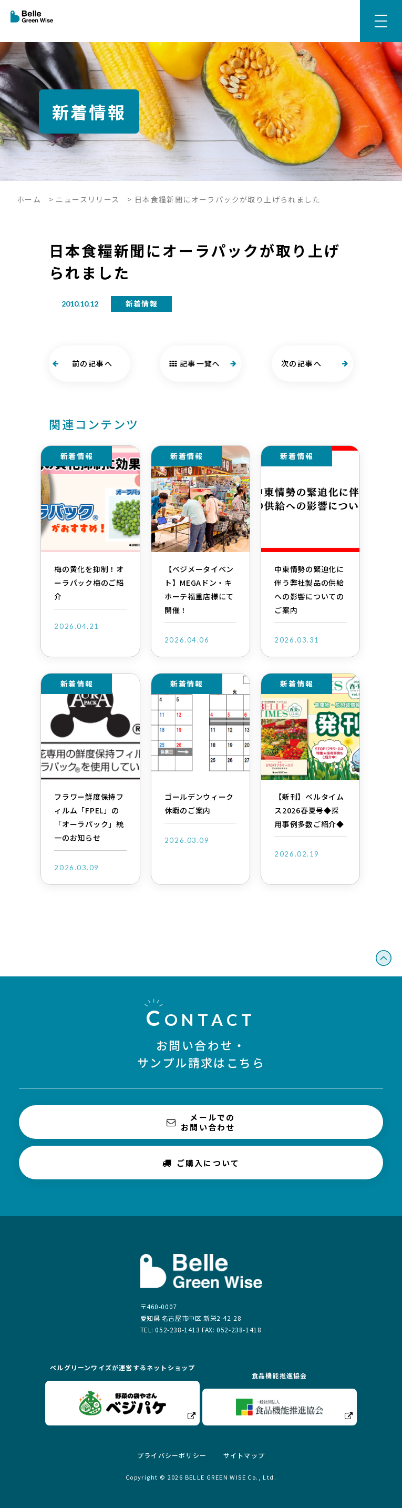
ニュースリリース (87, 199)
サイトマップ (244, 1455)
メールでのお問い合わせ (201, 1122)
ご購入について (201, 1162)
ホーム (29, 199)
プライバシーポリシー (172, 1455)
